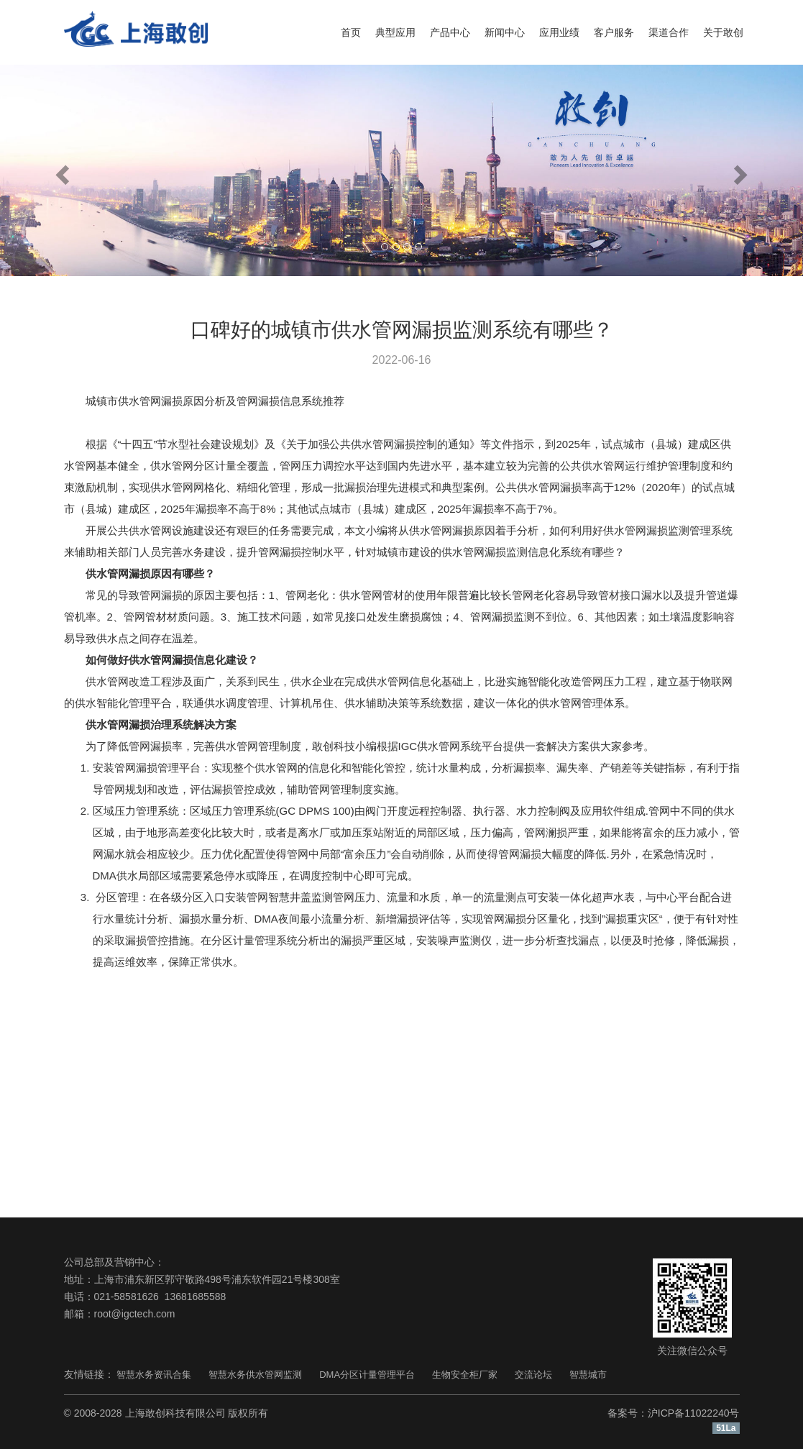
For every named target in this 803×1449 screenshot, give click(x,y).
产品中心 (450, 32)
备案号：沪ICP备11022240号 (673, 1413)
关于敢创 (723, 32)
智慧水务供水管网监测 (255, 1374)
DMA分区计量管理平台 (367, 1374)
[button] (60, 170)
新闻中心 (505, 32)
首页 (351, 32)
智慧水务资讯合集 (153, 1374)
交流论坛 (533, 1374)
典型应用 (395, 32)
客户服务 (614, 32)
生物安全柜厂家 (464, 1374)
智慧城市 (588, 1374)
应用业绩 (559, 32)
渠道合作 (668, 32)
